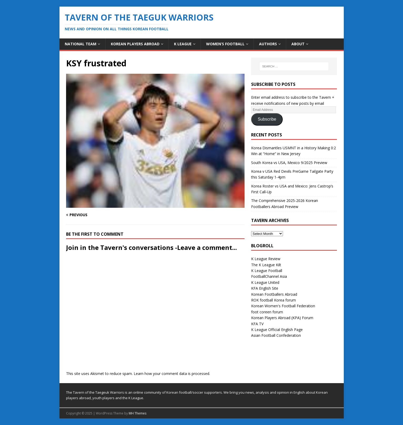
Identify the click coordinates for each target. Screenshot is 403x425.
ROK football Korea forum (273, 300)
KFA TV (257, 323)
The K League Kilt (266, 264)
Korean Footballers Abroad (274, 294)
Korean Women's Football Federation (283, 305)
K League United (265, 282)
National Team (80, 43)
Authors (268, 43)
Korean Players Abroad (135, 43)
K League (183, 43)
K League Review (265, 258)
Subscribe (267, 119)
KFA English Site (264, 288)
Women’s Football (225, 43)
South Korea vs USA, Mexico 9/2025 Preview (289, 162)
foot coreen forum (267, 311)
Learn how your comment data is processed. (172, 373)
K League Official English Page (277, 329)
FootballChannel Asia (269, 276)
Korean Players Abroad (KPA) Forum (282, 317)
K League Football (266, 270)
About (298, 43)
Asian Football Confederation (276, 335)
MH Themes (137, 413)
